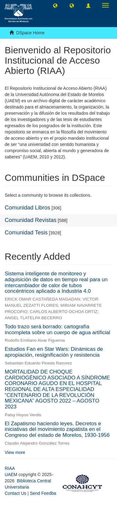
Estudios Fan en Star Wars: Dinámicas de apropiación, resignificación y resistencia (54, 352)
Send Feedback (45, 493)
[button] (55, 5)
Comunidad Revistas (30, 220)
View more (15, 452)
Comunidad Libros (27, 208)
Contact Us (15, 493)
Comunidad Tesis (26, 232)
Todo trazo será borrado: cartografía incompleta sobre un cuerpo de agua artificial (57, 329)
